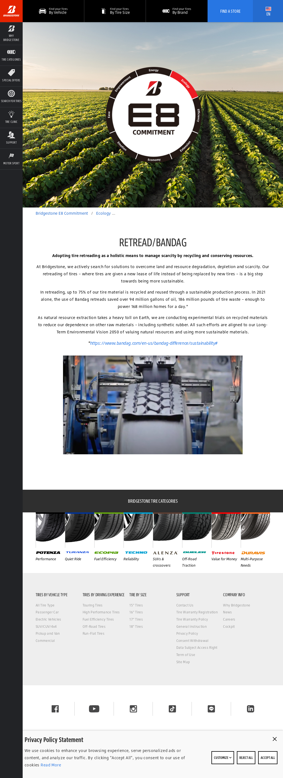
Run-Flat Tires (93, 633)
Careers (229, 619)
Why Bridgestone (236, 605)
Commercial (45, 641)
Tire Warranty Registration (197, 612)
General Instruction (191, 626)
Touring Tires (93, 605)
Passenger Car (47, 612)
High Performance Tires (101, 612)
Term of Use (185, 655)
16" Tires (136, 612)
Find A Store (230, 11)
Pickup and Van (48, 633)
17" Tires (136, 619)
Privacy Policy (187, 633)
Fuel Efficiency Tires (98, 619)
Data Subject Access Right (197, 647)
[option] (153, 115)
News (227, 612)
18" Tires (136, 626)
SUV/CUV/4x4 (46, 626)
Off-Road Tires (94, 626)
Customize (223, 757)
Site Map (183, 662)
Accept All (268, 757)
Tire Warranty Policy (192, 619)
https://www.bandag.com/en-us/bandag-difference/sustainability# (154, 343)
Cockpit (229, 626)
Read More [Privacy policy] (50, 765)
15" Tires (136, 605)
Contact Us (184, 605)
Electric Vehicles (48, 619)
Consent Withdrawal (192, 641)
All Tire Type (45, 605)
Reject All (246, 757)
